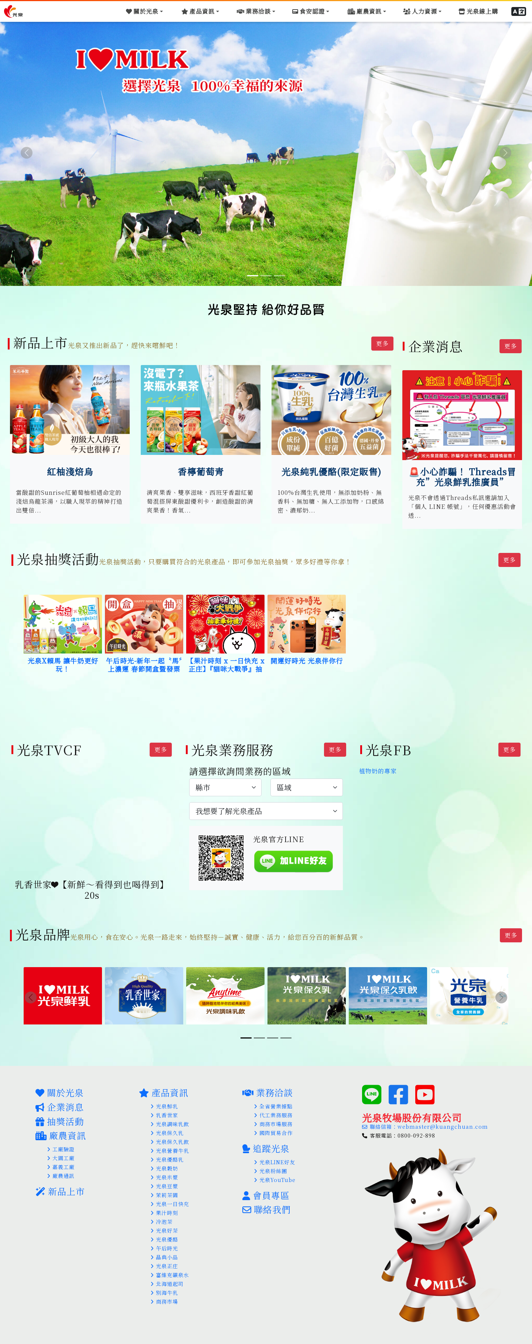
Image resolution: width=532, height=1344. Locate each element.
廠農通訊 (61, 1172)
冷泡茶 (162, 1218)
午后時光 (164, 1244)
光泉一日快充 (170, 1200)
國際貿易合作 (273, 1129)
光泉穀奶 (164, 1164)
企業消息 (59, 1103)
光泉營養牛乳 (170, 1147)
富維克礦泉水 (170, 1271)
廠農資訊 (60, 1131)
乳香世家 (164, 1111)
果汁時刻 (164, 1209)
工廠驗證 (61, 1145)
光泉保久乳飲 (170, 1138)
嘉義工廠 (61, 1163)
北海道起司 (167, 1280)
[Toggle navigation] (152, 10)
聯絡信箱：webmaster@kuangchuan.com (425, 1123)
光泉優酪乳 (167, 1155)
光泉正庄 (164, 1262)
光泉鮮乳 (164, 1102)
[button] (520, 10)
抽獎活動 (59, 1117)
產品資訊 (163, 1088)
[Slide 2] (266, 275)
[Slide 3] (279, 275)
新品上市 (60, 1187)
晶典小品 (164, 1253)
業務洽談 (267, 1088)
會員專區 (266, 1191)
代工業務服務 (273, 1111)
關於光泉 (59, 1088)
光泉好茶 (164, 1226)
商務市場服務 (273, 1120)
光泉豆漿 (164, 1182)
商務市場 (164, 1297)
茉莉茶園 (164, 1191)
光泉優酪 (164, 1235)
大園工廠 (61, 1154)
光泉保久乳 (167, 1129)
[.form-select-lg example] (225, 786)
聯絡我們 (266, 1205)
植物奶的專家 (378, 770)
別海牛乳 (164, 1289)
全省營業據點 (273, 1102)
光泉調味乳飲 (170, 1120)
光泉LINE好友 (274, 1158)
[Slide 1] (252, 275)
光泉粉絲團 (270, 1167)
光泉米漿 (164, 1173)
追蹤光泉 (266, 1144)
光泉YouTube (275, 1176)
